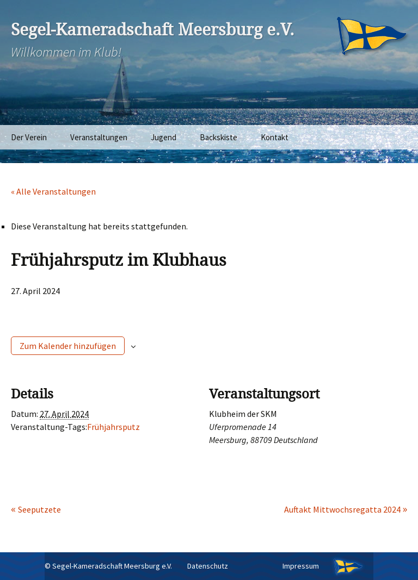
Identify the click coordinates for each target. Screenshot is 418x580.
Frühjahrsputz (113, 426)
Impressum (300, 566)
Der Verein (29, 137)
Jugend (163, 137)
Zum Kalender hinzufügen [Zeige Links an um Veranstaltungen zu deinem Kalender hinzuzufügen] (68, 345)
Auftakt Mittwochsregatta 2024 (343, 509)
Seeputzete (39, 509)
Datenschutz (207, 566)
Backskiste (218, 137)
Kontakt (274, 137)
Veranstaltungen (98, 137)
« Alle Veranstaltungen (53, 191)
